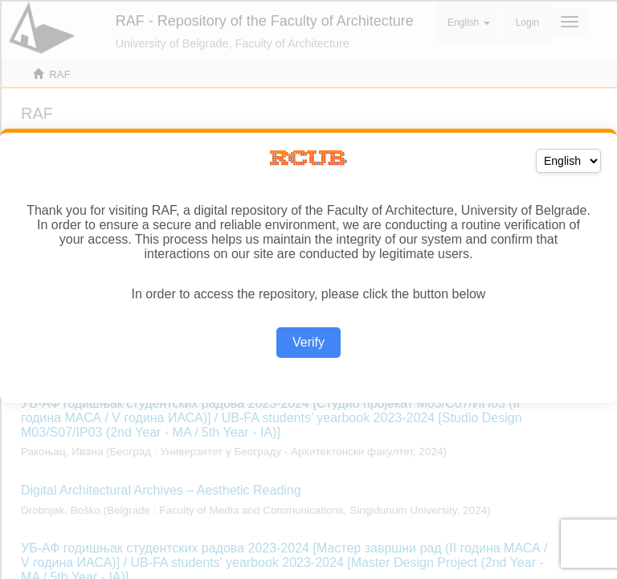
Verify (308, 342)
